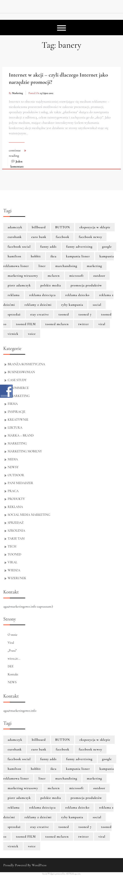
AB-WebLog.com (73, 873)
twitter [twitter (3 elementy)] (83, 324)
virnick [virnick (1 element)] (13, 334)
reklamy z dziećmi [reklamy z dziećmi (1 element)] (37, 305)
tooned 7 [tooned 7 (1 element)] (84, 314)
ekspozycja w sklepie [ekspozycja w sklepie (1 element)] (95, 227)
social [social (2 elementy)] (97, 305)
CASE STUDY (17, 380)
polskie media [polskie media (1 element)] (50, 285)
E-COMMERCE (18, 388)
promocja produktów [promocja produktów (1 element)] (86, 285)
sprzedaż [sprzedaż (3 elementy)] (14, 314)
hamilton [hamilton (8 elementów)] (14, 256)
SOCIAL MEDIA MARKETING (29, 515)
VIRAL (12, 562)
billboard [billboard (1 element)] (39, 227)
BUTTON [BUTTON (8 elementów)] (62, 227)
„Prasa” (12, 650)
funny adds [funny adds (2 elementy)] (48, 247)
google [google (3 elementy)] (107, 247)
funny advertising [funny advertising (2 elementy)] (79, 247)
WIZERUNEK (17, 578)
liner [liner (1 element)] (42, 266)
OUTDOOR (16, 475)
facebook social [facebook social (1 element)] (19, 247)
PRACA (13, 491)
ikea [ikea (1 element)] (53, 256)
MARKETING (17, 443)
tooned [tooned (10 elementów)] (63, 314)
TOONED (14, 554)
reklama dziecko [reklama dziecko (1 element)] (77, 295)
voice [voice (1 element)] (32, 334)
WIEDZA (14, 570)
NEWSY (13, 467)
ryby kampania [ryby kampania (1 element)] (72, 305)
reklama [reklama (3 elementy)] (14, 295)
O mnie (12, 635)
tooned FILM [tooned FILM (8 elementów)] (26, 324)
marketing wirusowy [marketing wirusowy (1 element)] (23, 276)
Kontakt (13, 674)
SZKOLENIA (16, 531)
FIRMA (13, 404)
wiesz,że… (14, 658)
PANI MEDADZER (20, 483)
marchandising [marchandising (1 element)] (66, 266)
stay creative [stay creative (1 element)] (39, 314)
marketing (17, 93)
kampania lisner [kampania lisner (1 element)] (78, 256)
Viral (11, 643)
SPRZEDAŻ (16, 523)
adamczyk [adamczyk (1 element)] (15, 227)
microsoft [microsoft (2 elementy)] (76, 276)
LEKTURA (15, 427)
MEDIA (13, 459)
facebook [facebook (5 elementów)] (62, 237)
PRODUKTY (16, 499)
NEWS (12, 682)
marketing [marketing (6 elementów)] (94, 266)
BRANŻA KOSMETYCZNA (26, 364)
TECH (12, 546)
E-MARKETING (19, 396)
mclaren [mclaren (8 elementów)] (54, 276)
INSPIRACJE (16, 412)
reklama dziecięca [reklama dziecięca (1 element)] (42, 295)
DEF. (11, 666)
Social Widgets (48, 873)
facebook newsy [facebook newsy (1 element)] (90, 237)
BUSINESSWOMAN (21, 372)
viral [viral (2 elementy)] (101, 324)
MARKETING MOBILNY (25, 451)
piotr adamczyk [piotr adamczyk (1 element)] (19, 285)
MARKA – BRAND (21, 435)
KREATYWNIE (18, 420)
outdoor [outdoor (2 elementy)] (99, 276)
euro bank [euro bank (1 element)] (38, 237)
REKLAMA (15, 507)
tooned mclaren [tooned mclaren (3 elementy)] (57, 324)
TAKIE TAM (16, 538)
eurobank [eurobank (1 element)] (15, 237)
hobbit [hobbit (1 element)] (36, 256)
